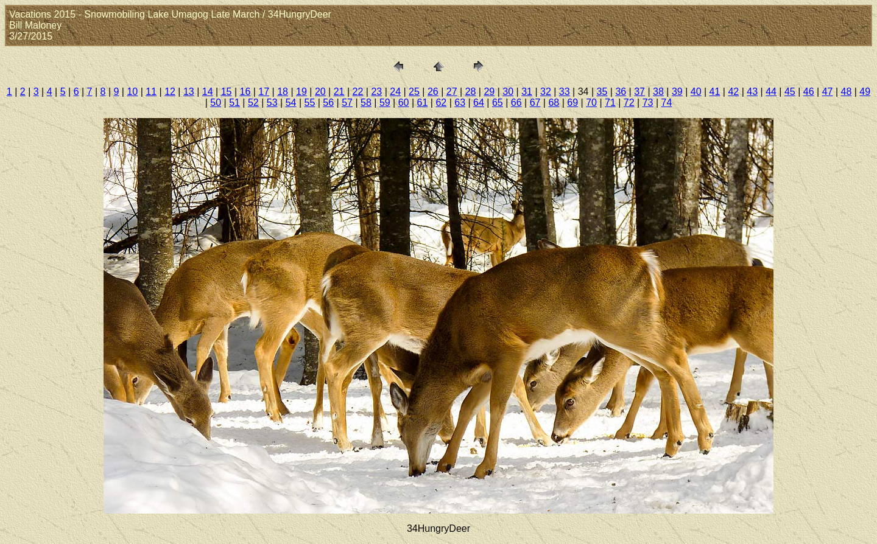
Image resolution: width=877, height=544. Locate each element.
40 (696, 91)
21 (339, 91)
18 (282, 91)
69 (572, 102)
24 (395, 91)
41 (715, 91)
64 (478, 102)
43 (752, 91)
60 (403, 102)
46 (808, 91)
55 (310, 102)
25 (414, 91)
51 (234, 102)
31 (526, 91)
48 (846, 91)
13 (188, 91)
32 (545, 91)
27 (451, 91)
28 (470, 91)
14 (207, 91)
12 (169, 91)
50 (215, 102)
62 (440, 102)
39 (677, 91)
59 (384, 102)
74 (666, 102)
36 (620, 91)
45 (789, 91)
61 (422, 102)
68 (553, 102)
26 (433, 91)
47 (827, 91)
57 (347, 102)
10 (132, 91)
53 (272, 102)
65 (497, 102)
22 (358, 91)
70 (591, 102)
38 (658, 91)
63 (459, 102)
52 (253, 102)
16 (245, 91)
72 (629, 102)
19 (301, 91)
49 (864, 91)
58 (366, 102)
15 (226, 91)
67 (535, 102)
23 (376, 91)
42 (733, 91)
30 (507, 91)
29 (489, 91)
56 (328, 102)
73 (648, 102)
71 (610, 102)
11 (151, 91)
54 (291, 102)
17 (263, 91)
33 (564, 91)
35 (602, 91)
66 (516, 102)
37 (639, 91)
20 (320, 91)
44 (771, 91)
